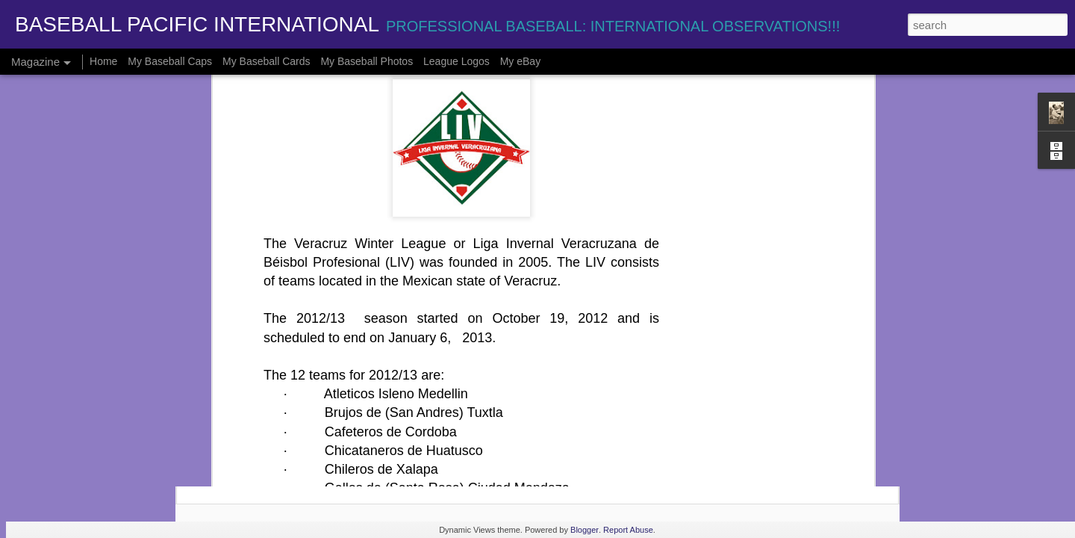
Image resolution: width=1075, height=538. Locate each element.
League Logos (456, 61)
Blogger (584, 529)
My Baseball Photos (366, 61)
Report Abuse (628, 529)
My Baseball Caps (170, 61)
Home (103, 61)
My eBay (520, 61)
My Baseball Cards (266, 61)
